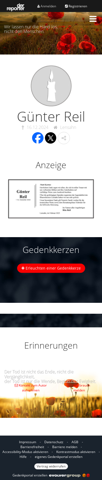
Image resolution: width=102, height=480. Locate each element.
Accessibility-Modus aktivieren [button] (25, 451)
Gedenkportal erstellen (51, 475)
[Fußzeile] (51, 453)
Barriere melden (64, 447)
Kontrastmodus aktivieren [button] (75, 451)
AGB (75, 442)
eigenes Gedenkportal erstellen (58, 456)
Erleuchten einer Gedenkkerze (51, 268)
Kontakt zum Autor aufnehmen (31, 388)
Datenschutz (53, 442)
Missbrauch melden (79, 388)
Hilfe (23, 456)
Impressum (27, 442)
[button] (93, 19)
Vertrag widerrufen (51, 466)
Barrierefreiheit (32, 447)
